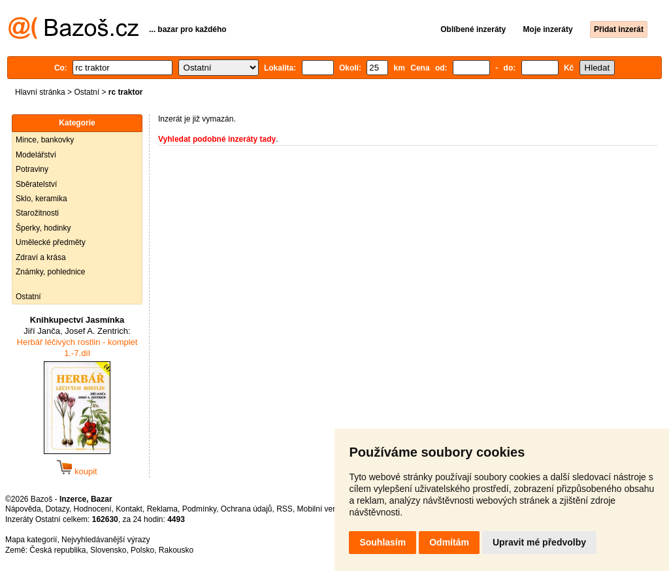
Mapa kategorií (31, 539)
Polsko (142, 550)
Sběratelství (36, 184)
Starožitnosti (37, 213)
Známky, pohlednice (51, 271)
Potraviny (32, 169)
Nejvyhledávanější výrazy (105, 539)
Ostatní (86, 92)
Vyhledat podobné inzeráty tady (217, 139)
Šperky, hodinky (43, 228)
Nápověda (23, 509)
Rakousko (176, 550)
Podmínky (199, 509)
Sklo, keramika (41, 198)
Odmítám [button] (449, 542)
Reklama (162, 509)
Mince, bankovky (45, 139)
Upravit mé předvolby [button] (539, 542)
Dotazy (57, 509)
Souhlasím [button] (382, 542)
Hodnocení (93, 509)
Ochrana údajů (246, 509)
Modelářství (36, 154)
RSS (284, 509)
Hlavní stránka (40, 92)
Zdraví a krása (41, 257)
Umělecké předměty (51, 242)
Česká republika (57, 550)
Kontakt (129, 509)
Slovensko (108, 550)
